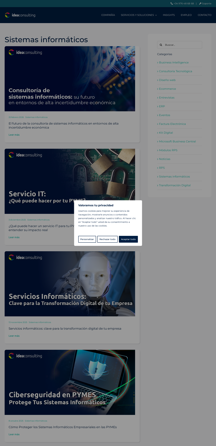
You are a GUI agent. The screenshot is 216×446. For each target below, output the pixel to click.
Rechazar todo (107, 239)
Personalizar (87, 239)
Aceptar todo (128, 239)
